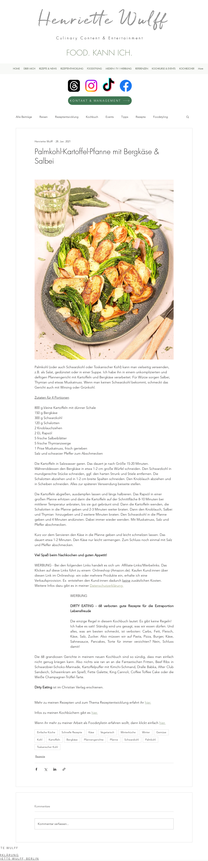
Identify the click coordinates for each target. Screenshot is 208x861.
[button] (187, 116)
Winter (146, 732)
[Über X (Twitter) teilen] (45, 769)
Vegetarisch (107, 732)
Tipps (124, 117)
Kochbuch (92, 117)
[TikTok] (108, 86)
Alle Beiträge (24, 117)
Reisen (43, 117)
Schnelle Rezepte (72, 732)
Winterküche (128, 732)
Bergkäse (72, 739)
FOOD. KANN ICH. (99, 53)
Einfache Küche (46, 732)
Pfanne (114, 739)
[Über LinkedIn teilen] (55, 769)
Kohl (39, 739)
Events (110, 117)
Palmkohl (150, 739)
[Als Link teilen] (64, 769)
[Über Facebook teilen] (36, 769)
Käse (91, 732)
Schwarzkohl (131, 739)
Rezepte (141, 117)
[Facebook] (126, 86)
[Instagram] (91, 86)
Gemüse (161, 732)
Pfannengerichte (94, 739)
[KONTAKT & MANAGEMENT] (100, 100)
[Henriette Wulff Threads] (74, 86)
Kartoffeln (54, 739)
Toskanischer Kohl (47, 747)
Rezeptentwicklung (66, 117)
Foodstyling (160, 117)
